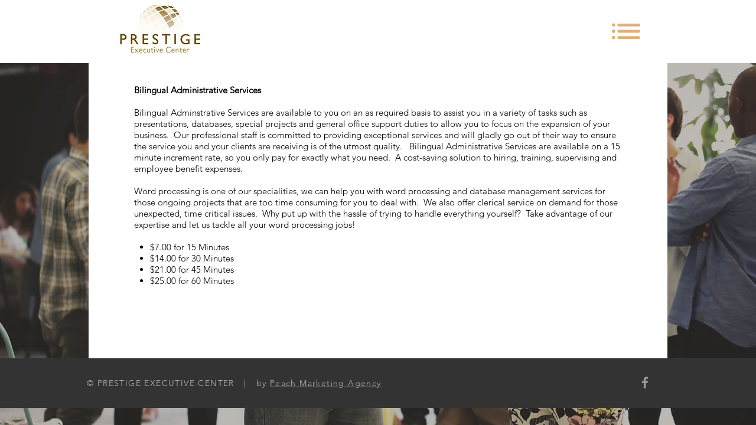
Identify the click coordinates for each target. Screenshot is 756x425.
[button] (626, 31)
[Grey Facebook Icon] (645, 382)
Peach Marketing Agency (326, 383)
